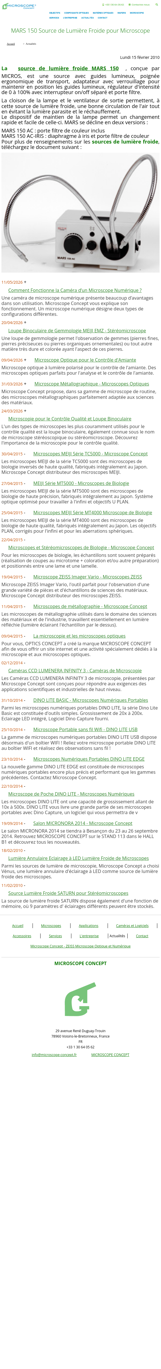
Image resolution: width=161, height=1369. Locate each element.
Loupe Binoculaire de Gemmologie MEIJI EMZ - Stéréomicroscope (77, 330)
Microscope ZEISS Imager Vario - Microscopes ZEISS (87, 577)
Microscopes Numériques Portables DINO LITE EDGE (89, 759)
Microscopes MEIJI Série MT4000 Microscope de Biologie (92, 512)
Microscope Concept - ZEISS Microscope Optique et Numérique (81, 946)
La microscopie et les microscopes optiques (79, 636)
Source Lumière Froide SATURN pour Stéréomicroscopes (68, 893)
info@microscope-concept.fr (54, 1054)
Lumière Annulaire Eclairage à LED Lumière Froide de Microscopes (78, 858)
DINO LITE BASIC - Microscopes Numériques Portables (90, 700)
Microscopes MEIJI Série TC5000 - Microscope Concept (90, 454)
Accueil (17, 925)
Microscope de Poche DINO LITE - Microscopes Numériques (71, 794)
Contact (142, 936)
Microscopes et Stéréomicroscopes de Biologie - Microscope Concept (81, 547)
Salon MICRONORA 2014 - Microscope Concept (82, 823)
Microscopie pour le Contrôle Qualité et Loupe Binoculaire (69, 419)
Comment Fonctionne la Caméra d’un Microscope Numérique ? (75, 290)
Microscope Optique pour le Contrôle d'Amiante (85, 360)
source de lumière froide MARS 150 (68, 68)
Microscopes (51, 925)
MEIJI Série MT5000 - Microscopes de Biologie (81, 483)
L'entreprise (89, 936)
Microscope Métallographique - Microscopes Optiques (92, 384)
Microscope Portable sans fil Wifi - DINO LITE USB (85, 729)
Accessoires (22, 936)
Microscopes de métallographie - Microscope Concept (90, 606)
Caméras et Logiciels (132, 925)
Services (55, 936)
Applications (88, 925)
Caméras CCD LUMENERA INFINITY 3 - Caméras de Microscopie (75, 670)
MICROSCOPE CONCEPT (110, 1054)
